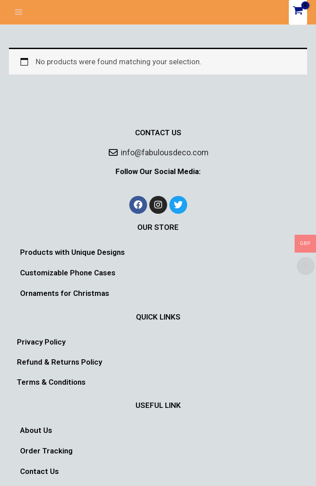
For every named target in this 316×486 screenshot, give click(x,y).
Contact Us (39, 471)
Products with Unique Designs (72, 252)
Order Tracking (46, 450)
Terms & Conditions (51, 382)
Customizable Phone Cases (67, 272)
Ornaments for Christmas (64, 293)
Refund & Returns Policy (59, 361)
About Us (36, 430)
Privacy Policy (41, 341)
